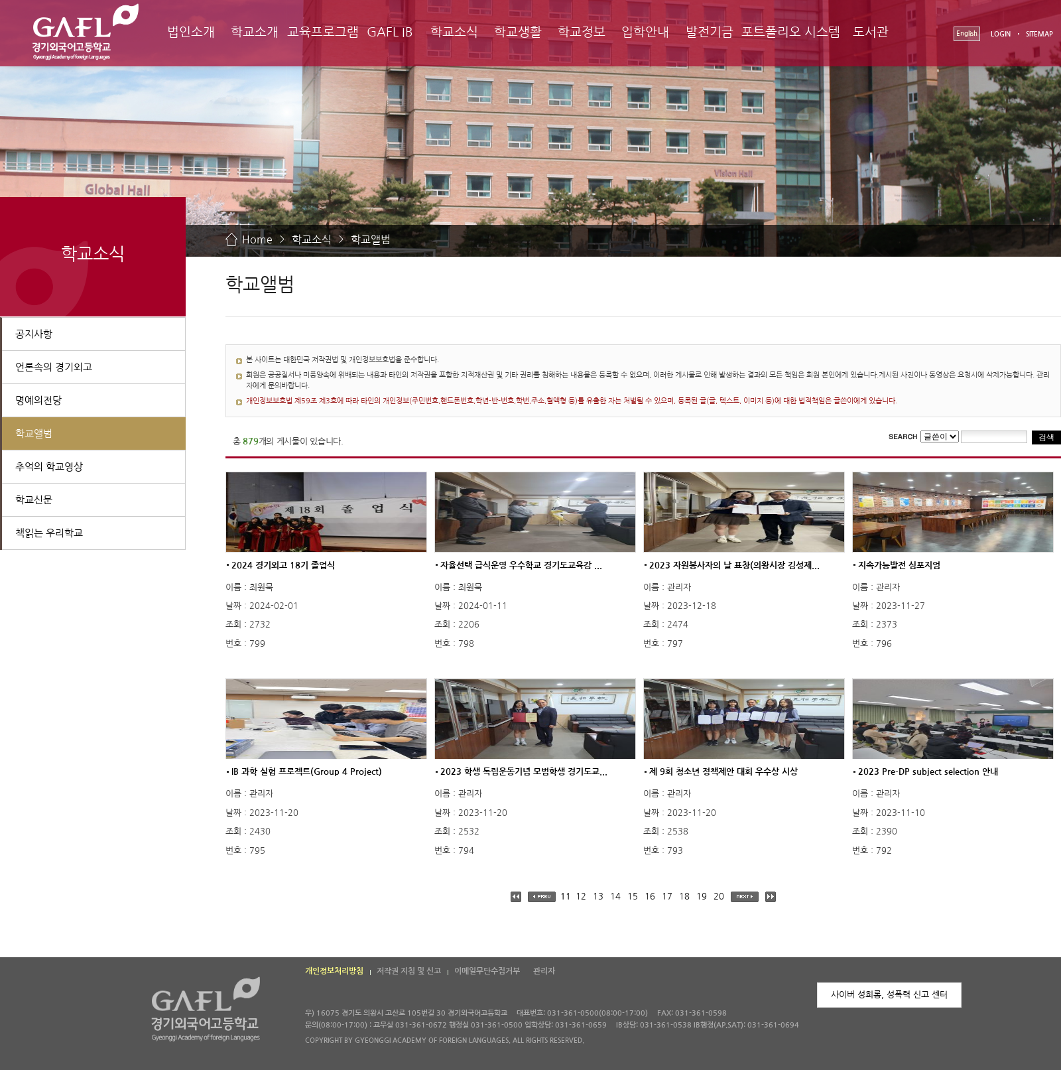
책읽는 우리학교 (49, 533)
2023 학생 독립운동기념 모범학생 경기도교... (523, 772)
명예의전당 (38, 400)
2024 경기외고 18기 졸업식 (283, 565)
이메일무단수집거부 (487, 971)
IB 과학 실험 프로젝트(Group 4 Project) (306, 772)
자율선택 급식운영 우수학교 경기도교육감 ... (521, 565)
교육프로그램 (323, 32)
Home (257, 239)
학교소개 (255, 32)
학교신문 (33, 500)
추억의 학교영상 (49, 467)
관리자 (544, 971)
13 (598, 896)
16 (650, 896)
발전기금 (709, 32)
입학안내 (645, 32)
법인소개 (191, 32)
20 (719, 896)
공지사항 (33, 334)
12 (581, 896)
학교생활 (518, 32)
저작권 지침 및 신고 (409, 971)
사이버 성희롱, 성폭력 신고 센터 (889, 994)
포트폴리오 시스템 (790, 32)
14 (615, 896)
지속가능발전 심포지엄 (899, 565)
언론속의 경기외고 (53, 367)
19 (701, 896)
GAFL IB (390, 32)
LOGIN (1001, 34)
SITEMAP (1039, 34)
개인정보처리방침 (334, 971)
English (966, 33)
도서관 (871, 32)
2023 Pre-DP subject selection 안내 (928, 772)
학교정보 (581, 32)
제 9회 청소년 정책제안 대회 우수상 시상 (723, 772)
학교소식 (454, 32)
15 (632, 896)
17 (667, 896)
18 (684, 896)
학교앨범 (371, 239)
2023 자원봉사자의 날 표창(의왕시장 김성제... (734, 565)
